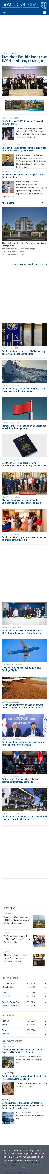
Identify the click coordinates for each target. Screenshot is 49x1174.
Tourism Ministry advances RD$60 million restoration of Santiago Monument (17, 920)
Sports (5, 627)
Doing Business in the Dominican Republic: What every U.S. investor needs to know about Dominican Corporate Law (23, 1105)
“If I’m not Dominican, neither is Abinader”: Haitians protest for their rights (17, 939)
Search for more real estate (21, 264)
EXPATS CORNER (14, 1041)
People (5, 145)
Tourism (6, 664)
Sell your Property (40, 264)
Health (5, 497)
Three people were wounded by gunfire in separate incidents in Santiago (16, 958)
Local (5, 53)
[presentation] (42, 202)
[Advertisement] (25, 28)
